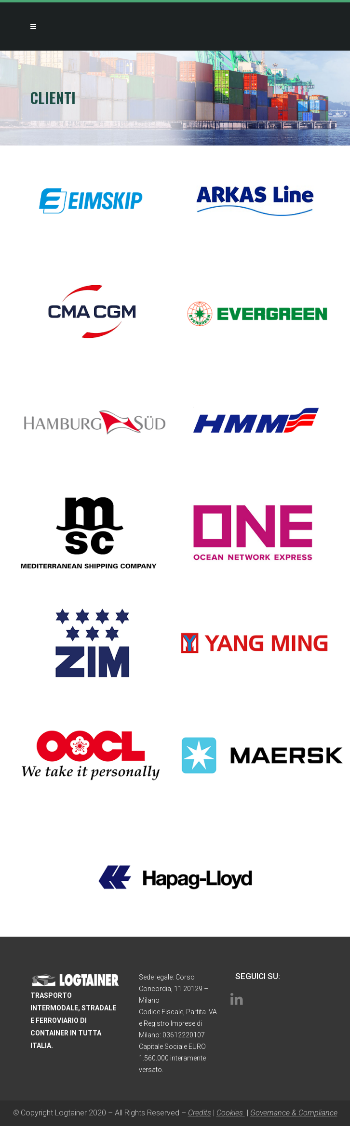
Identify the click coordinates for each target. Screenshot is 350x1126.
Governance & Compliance (293, 1112)
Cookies (230, 1112)
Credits (199, 1112)
